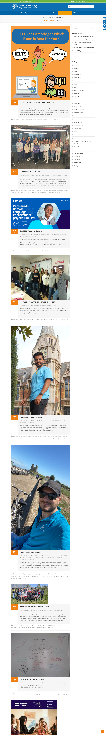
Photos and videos (78, 116)
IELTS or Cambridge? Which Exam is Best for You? (38, 102)
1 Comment (35, 234)
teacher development (56, 192)
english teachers (52, 190)
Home (15, 13)
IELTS (47, 119)
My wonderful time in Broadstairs (32, 417)
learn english (22, 192)
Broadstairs (18, 190)
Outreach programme (57, 175)
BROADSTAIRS (55, 420)
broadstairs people (45, 573)
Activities (56, 555)
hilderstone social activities (45, 574)
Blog (54, 13)
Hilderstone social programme (60, 436)
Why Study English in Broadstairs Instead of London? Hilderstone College (84, 38)
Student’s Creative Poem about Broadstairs (84, 47)
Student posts (63, 420)
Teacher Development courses (81, 146)
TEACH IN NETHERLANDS (42, 627)
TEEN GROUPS (51, 627)
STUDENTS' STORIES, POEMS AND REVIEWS (52, 557)
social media (62, 319)
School (53, 119)
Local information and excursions (82, 100)
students (54, 305)
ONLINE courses (78, 106)
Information (45, 13)
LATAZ (50, 250)
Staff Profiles (77, 131)
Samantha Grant (25, 175)
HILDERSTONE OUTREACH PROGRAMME (34, 607)
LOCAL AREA (77, 97)
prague (27, 192)
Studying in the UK (60, 438)
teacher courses (47, 192)
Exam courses (28, 119)
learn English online (36, 695)
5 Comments (35, 420)
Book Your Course (65, 13)
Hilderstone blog (25, 319)
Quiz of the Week (78, 122)
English (22, 119)
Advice (57, 106)
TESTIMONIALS (23, 422)
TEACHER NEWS (35, 177)
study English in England (50, 438)
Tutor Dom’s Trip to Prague (30, 171)
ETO (74, 13)
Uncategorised (77, 162)
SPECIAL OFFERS (78, 128)
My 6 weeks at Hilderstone (30, 552)
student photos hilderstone (58, 576)
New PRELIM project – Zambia (31, 231)
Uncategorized (77, 166)
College (23, 250)
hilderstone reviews (48, 436)
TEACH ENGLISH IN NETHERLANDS (29, 627)
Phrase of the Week (78, 119)
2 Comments (35, 175)
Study (56, 119)
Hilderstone (34, 119)
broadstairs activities (36, 573)
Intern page (76, 93)
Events (75, 84)
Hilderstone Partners (56, 234)
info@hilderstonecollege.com (80, 1)
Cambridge (18, 119)
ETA (75, 81)
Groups (75, 87)
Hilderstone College (25, 106)
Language (17, 192)
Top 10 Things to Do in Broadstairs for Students (83, 43)
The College (24, 13)
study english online (63, 695)
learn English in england (26, 695)
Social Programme (78, 125)
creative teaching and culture (38, 190)
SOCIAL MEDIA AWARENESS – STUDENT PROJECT (37, 302)
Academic (52, 106)
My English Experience (79, 51)
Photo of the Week (78, 112)
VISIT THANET (24, 578)
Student (35, 192)
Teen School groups (78, 153)
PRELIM (56, 250)
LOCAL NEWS (77, 103)
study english (40, 192)
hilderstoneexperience (53, 319)
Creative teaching (27, 190)
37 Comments (35, 305)
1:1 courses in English (20, 573)
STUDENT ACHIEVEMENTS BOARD (32, 679)
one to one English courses (46, 576)
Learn (50, 119)
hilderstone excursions (33, 574)
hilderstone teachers (61, 625)
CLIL (22, 190)
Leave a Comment (38, 106)
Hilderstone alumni (60, 573)
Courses (34, 13)
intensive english (35, 576)
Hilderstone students (43, 319)
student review (35, 438)
